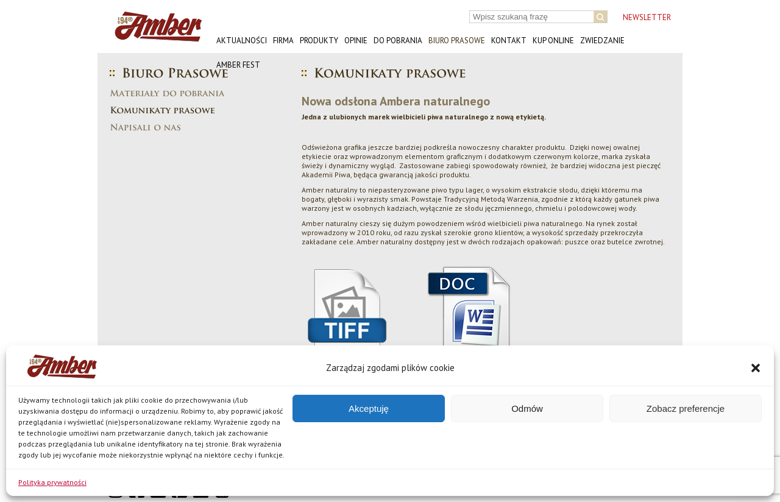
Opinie (355, 40)
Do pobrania (398, 40)
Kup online (553, 40)
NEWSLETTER (647, 17)
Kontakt (508, 40)
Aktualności (241, 40)
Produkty (319, 40)
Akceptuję (369, 408)
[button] (756, 368)
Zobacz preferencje (686, 408)
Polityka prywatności (52, 482)
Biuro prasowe (456, 40)
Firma (283, 40)
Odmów (527, 408)
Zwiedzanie (602, 40)
